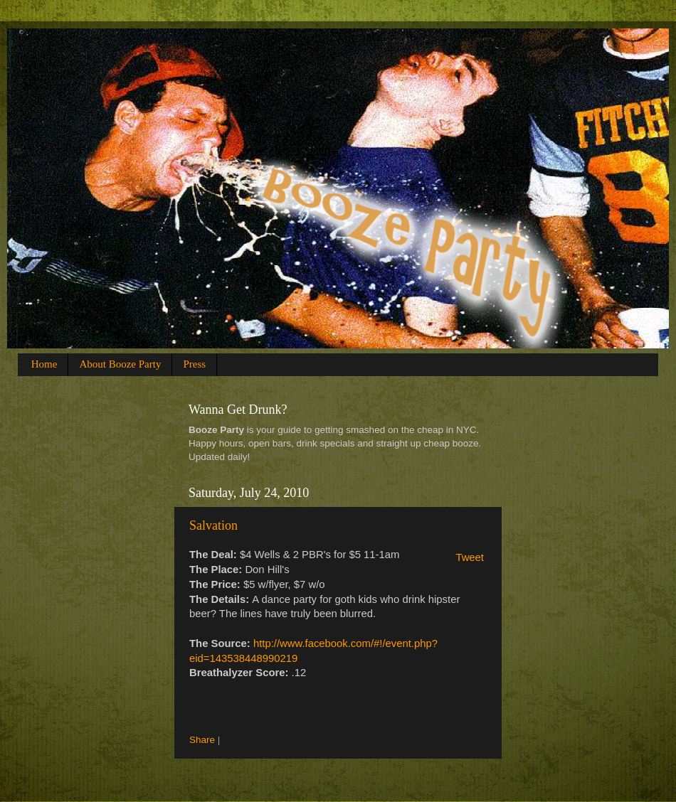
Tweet (469, 557)
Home (44, 364)
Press (194, 364)
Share (202, 739)
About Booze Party (120, 364)
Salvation (213, 525)
